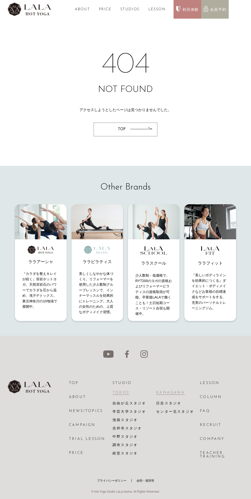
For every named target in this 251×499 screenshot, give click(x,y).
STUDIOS (129, 9)
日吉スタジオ (168, 403)
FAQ (205, 411)
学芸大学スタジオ (129, 412)
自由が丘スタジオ (129, 403)
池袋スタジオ (125, 420)
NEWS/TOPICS (86, 411)
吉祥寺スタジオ (127, 428)
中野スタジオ (125, 437)
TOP (74, 383)
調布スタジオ (125, 445)
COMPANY (212, 439)
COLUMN (211, 397)
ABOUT (82, 9)
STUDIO (122, 383)
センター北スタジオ (175, 412)
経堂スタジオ (125, 453)
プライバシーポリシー (111, 480)
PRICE (105, 9)
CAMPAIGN (82, 425)
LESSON (157, 9)
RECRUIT (210, 425)
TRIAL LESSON (87, 439)
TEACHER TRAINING (212, 455)
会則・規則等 (145, 480)
